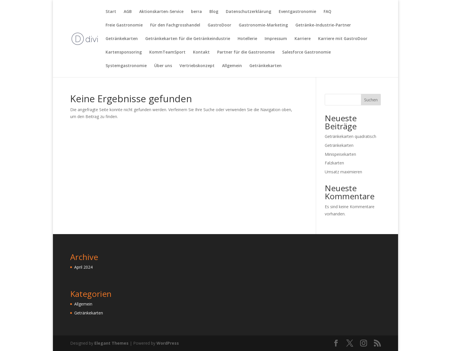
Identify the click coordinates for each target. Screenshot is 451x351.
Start (111, 12)
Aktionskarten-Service (161, 12)
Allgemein (232, 66)
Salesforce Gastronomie (306, 52)
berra (196, 12)
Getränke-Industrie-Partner (323, 25)
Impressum (276, 39)
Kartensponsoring (124, 52)
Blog (213, 12)
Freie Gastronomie (124, 25)
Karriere (303, 39)
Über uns (163, 66)
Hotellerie (247, 39)
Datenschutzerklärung (248, 12)
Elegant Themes (111, 343)
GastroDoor (219, 25)
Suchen (371, 100)
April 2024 (83, 267)
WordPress (167, 343)
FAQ (327, 12)
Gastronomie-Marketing (263, 25)
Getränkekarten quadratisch (350, 136)
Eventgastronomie (297, 12)
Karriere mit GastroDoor (342, 39)
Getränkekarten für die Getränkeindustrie (187, 39)
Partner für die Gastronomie (246, 52)
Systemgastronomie (126, 66)
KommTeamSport (167, 52)
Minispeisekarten (340, 154)
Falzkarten (334, 163)
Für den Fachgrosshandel (175, 25)
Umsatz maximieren (343, 171)
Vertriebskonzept (197, 66)
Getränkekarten (122, 39)
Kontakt (201, 52)
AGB (128, 12)
